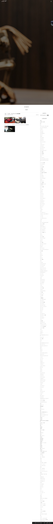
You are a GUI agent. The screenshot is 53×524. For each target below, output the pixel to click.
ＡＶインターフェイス (42, 467)
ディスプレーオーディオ (43, 264)
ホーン (41, 342)
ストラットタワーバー (42, 231)
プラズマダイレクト (42, 323)
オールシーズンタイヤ (42, 178)
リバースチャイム (42, 387)
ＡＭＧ (41, 460)
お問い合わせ (49, 522)
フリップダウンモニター (43, 300)
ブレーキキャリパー (42, 314)
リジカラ (41, 385)
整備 (40, 427)
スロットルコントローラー (43, 244)
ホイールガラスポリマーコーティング (44, 336)
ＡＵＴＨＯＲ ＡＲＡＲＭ (43, 464)
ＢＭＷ (41, 474)
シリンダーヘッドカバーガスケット (44, 214)
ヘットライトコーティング (43, 326)
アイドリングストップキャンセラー (44, 126)
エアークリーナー (42, 157)
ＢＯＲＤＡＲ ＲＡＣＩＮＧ (43, 476)
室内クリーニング (42, 415)
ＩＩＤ (41, 510)
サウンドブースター (42, 204)
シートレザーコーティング (43, 218)
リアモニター (41, 384)
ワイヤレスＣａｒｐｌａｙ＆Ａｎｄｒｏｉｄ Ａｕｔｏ (44, 400)
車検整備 (41, 443)
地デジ (41, 409)
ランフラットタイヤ (42, 378)
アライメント (41, 130)
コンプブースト (42, 194)
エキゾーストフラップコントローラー (44, 161)
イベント (41, 143)
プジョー (41, 320)
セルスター (41, 247)
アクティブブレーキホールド (43, 127)
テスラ (41, 261)
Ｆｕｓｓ (41, 496)
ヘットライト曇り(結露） (43, 327)
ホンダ (41, 341)
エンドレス (41, 165)
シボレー (41, 211)
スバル (41, 234)
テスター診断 (41, 260)
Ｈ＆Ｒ (41, 497)
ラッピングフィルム (42, 374)
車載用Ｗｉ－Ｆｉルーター (43, 444)
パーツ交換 (41, 293)
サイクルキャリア (42, 201)
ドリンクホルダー (42, 283)
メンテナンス (41, 365)
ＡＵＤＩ (41, 463)
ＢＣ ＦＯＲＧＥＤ (42, 470)
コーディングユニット (42, 198)
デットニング (41, 274)
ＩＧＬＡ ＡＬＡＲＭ (42, 506)
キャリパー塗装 (42, 187)
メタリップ (41, 361)
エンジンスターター (42, 164)
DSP (40, 123)
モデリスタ (41, 368)
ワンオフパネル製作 (42, 402)
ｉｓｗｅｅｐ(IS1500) (42, 513)
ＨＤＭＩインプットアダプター (43, 500)
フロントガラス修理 (42, 303)
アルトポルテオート (42, 133)
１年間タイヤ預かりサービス (43, 453)
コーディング (41, 197)
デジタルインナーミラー (43, 270)
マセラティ (41, 351)
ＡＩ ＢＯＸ (41, 457)
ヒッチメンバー (42, 294)
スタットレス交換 (42, 224)
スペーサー (41, 240)
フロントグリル (42, 304)
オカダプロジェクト (42, 171)
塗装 (40, 412)
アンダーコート (42, 140)
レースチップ (41, 394)
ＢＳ (40, 477)
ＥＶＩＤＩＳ (41, 493)
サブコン (41, 208)
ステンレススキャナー (42, 230)
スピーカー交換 (42, 237)
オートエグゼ (41, 175)
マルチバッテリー (42, 355)
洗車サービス (41, 434)
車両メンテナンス (42, 437)
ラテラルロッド (42, 375)
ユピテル (41, 371)
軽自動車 (41, 447)
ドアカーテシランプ (42, 280)
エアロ (41, 156)
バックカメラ (41, 287)
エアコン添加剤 (42, 153)
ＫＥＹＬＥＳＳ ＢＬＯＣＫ (43, 516)
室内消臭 (41, 419)
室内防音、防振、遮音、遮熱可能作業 (44, 422)
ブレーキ (41, 313)
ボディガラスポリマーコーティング (44, 344)
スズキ (41, 221)
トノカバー (41, 277)
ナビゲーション (42, 284)
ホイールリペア (42, 338)
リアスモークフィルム (42, 381)
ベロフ (41, 330)
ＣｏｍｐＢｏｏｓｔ (42, 483)
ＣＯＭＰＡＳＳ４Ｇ (42, 480)
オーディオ (41, 174)
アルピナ (41, 136)
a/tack (41, 120)
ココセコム (41, 191)
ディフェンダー (42, 267)
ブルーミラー (41, 310)
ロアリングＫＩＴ (42, 397)
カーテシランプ (42, 181)
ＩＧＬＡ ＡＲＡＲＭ (42, 507)
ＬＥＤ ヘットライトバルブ (43, 520)
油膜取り (41, 430)
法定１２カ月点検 (42, 431)
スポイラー (41, 241)
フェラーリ (41, 297)
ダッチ (41, 257)
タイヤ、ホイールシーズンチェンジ (44, 250)
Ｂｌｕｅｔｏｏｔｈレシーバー (43, 473)
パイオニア (41, 290)
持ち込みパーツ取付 (42, 424)
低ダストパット (42, 406)
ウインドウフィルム (42, 147)
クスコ (41, 188)
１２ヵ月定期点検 (42, 454)
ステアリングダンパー (42, 227)
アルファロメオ (42, 137)
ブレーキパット (42, 317)
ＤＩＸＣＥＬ (41, 487)
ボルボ (41, 348)
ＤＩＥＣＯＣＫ (42, 486)
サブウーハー (41, 207)
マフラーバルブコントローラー (43, 354)
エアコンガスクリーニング (43, 150)
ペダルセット (41, 333)
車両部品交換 (41, 440)
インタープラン (42, 146)
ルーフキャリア (42, 388)
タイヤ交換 (41, 251)
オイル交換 (41, 168)
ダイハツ (41, 254)
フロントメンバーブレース (43, 307)
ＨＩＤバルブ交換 (42, 503)
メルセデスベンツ (42, 364)
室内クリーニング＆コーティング (44, 416)
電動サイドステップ (42, 450)
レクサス (41, 391)
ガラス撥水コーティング (43, 184)
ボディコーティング (42, 345)
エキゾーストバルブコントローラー (44, 159)
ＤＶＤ (41, 490)
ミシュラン (41, 358)
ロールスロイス (42, 398)
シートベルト (41, 217)
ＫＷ (40, 517)
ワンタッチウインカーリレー (43, 403)
